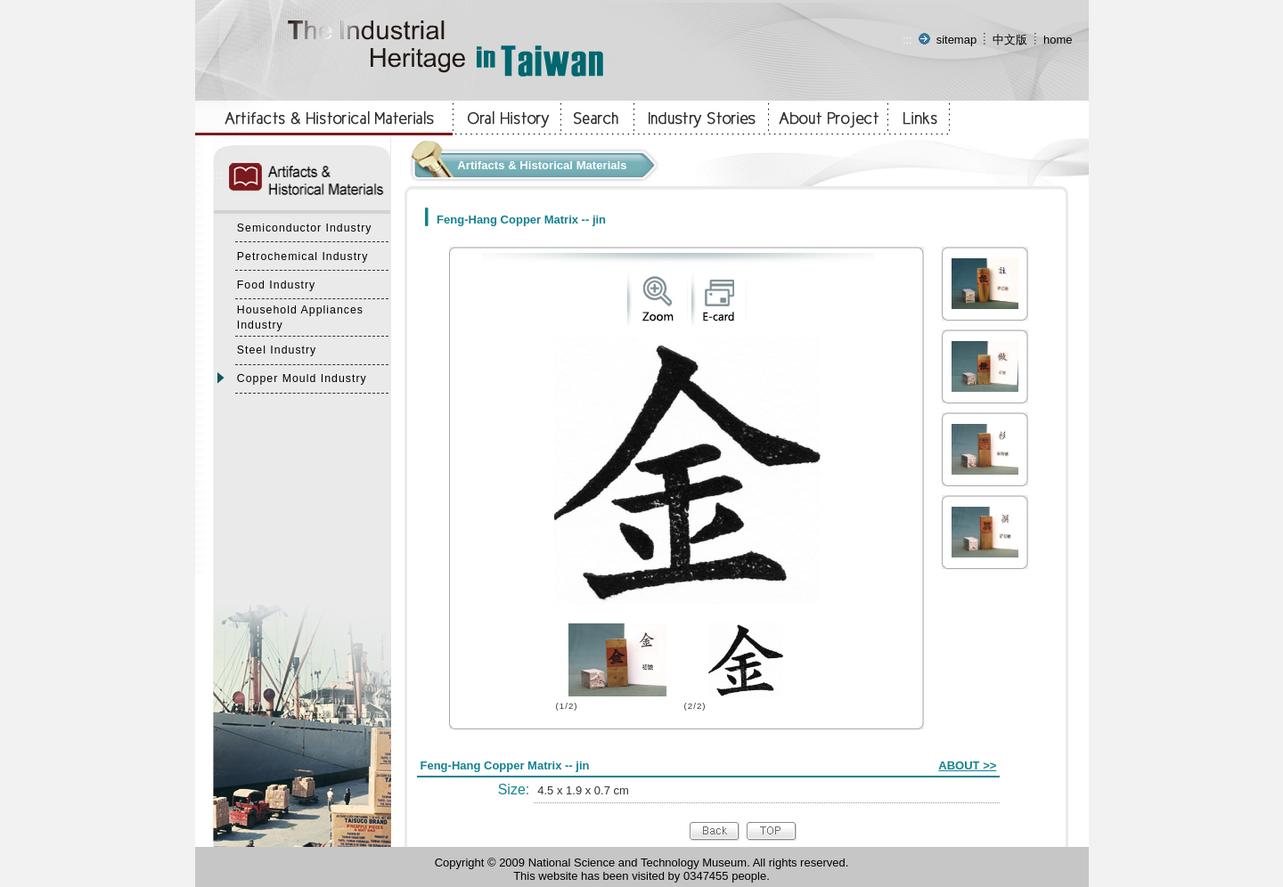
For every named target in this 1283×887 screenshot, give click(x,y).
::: (907, 39)
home (1058, 39)
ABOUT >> (967, 765)
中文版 (1010, 39)
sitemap (956, 39)
